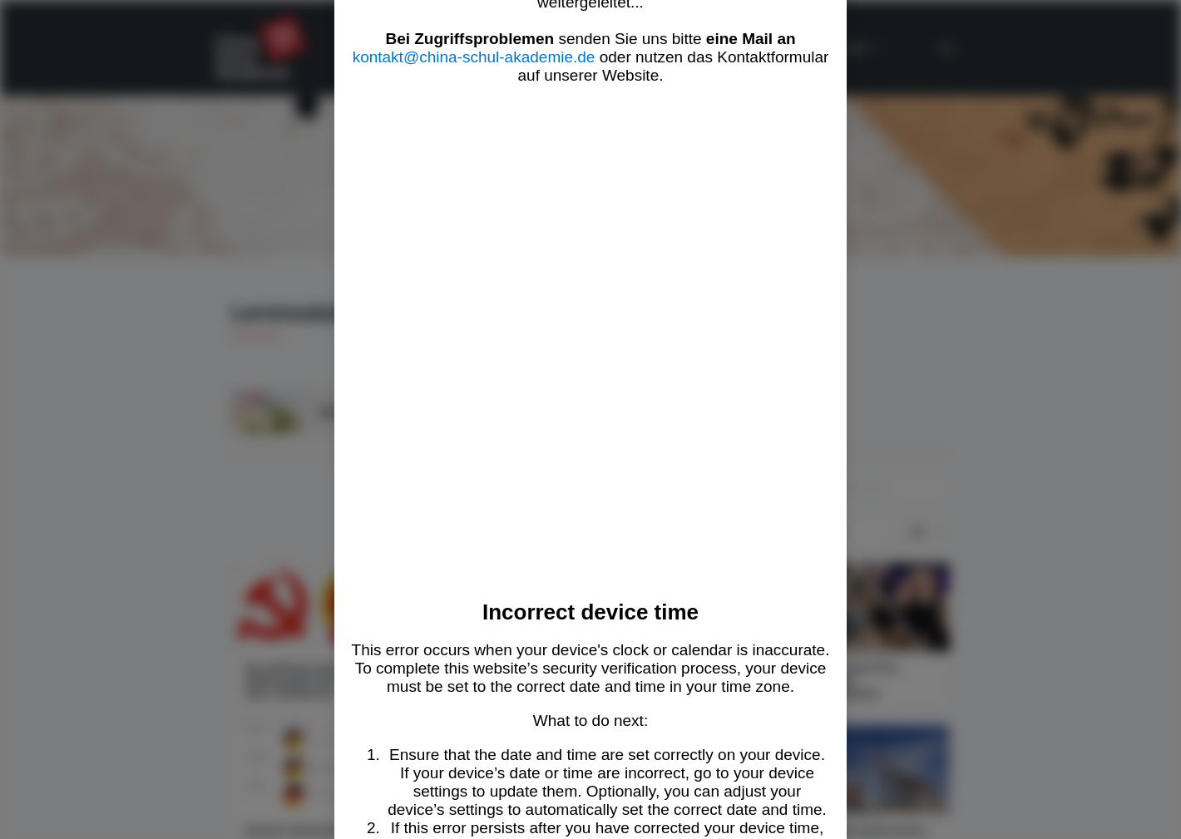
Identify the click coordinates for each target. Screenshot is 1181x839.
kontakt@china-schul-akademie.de (474, 57)
